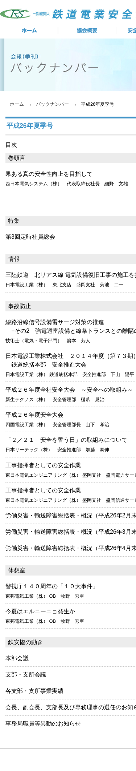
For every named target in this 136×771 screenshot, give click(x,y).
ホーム (17, 104)
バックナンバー (52, 104)
